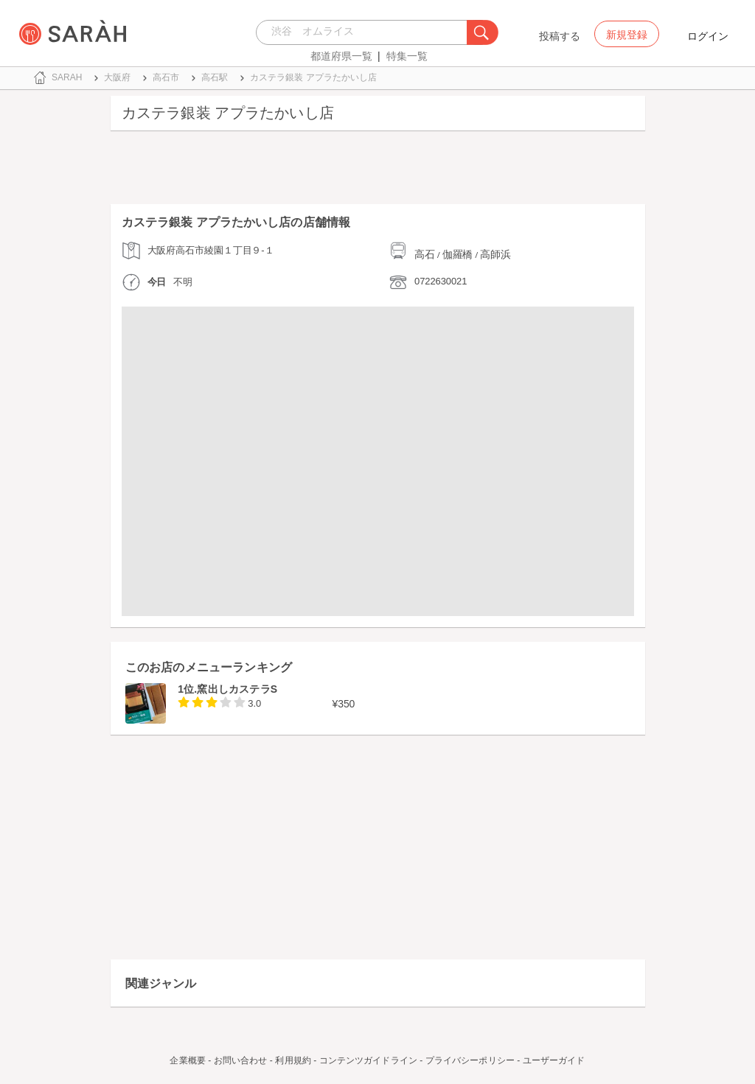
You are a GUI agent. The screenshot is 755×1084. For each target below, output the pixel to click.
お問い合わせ (241, 1060)
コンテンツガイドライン (368, 1060)
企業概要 (187, 1060)
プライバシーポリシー (470, 1060)
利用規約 (292, 1060)
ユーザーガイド (554, 1060)
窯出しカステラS (237, 689)
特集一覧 (407, 56)
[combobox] (365, 32)
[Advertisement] (378, 171)
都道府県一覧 (341, 56)
